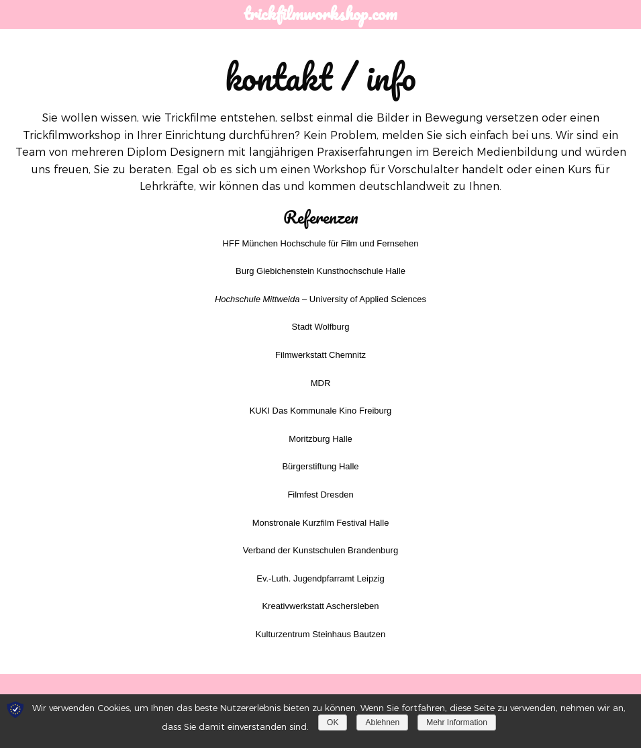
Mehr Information (456, 722)
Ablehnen (382, 722)
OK (332, 722)
